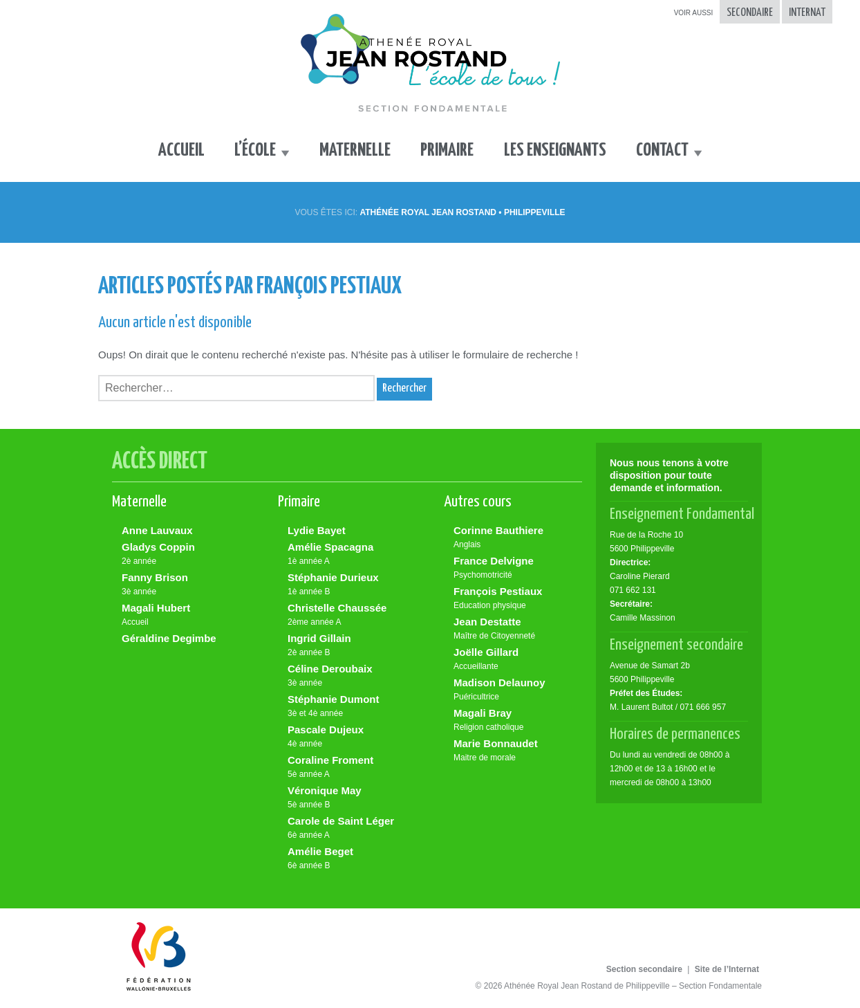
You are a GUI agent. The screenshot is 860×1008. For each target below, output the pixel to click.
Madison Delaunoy (516, 690)
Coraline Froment (350, 767)
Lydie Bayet (317, 530)
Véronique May (350, 798)
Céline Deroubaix (350, 676)
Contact (662, 150)
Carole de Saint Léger (350, 828)
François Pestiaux (516, 598)
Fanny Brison (184, 584)
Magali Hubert (184, 615)
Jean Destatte (516, 629)
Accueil (181, 150)
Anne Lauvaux (157, 530)
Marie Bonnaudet (516, 750)
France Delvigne (516, 568)
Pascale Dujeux (350, 737)
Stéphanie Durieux (350, 584)
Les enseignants (555, 150)
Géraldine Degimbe (169, 638)
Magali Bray (516, 720)
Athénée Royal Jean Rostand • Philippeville (462, 212)
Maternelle (355, 150)
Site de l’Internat (727, 969)
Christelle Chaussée (350, 615)
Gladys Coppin (184, 554)
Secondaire (750, 13)
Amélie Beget (350, 858)
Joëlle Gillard (516, 659)
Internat (807, 13)
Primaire (447, 150)
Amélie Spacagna (350, 554)
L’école (255, 150)
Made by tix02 (821, 983)
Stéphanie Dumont (350, 706)
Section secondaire (644, 969)
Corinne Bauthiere (516, 537)
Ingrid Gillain (350, 645)
